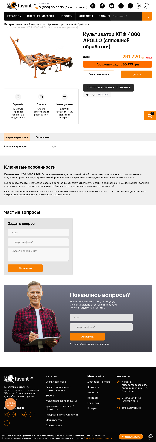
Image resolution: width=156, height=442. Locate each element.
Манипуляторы (55, 419)
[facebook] (102, 5)
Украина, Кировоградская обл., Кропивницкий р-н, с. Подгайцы (135, 386)
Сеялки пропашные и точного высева (58, 389)
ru (138, 5)
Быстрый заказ (98, 74)
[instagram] (92, 5)
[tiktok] (130, 5)
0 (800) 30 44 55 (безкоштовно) (63, 7)
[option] (41, 57)
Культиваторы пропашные (62, 400)
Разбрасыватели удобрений (62, 414)
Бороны (50, 395)
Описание (42, 137)
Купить (136, 74)
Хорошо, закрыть (131, 437)
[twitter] (121, 5)
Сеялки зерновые (56, 381)
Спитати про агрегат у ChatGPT (108, 87)
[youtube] (111, 5)
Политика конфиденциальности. (98, 438)
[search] (126, 16)
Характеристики (17, 137)
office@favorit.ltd (131, 407)
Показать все (54, 425)
